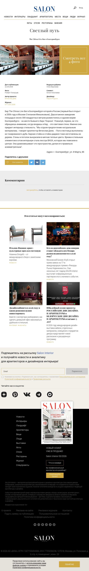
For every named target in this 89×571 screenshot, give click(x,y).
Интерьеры (19, 17)
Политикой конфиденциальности (18, 379)
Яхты (29, 23)
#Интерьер (13, 325)
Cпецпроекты (22, 465)
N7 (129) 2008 (10, 104)
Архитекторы (46, 17)
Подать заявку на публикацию (19, 514)
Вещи (65, 17)
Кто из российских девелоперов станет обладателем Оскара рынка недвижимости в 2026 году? (63, 252)
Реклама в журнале (47, 510)
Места (58, 17)
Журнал (81, 17)
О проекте (6, 510)
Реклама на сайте (24, 510)
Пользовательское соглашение (54, 514)
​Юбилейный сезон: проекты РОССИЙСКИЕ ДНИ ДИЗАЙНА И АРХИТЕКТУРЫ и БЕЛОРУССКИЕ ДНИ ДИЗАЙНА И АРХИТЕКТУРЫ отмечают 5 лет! (63, 314)
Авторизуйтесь (32, 190)
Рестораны (47, 23)
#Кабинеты (22, 325)
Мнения (58, 23)
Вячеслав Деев (10, 98)
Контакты (67, 510)
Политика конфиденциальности (39, 517)
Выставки (21, 443)
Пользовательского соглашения (72, 377)
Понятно (69, 564)
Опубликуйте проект (54, 475)
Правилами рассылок (42, 379)
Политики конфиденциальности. (27, 567)
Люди (72, 17)
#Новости (12, 262)
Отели (37, 23)
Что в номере (54, 463)
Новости (8, 17)
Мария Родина (52, 98)
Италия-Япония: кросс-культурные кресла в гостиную (24, 249)
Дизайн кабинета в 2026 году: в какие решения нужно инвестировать (24, 310)
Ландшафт (32, 17)
